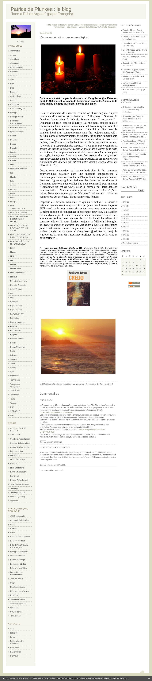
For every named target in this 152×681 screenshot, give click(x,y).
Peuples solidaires (17, 587)
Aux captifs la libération (19, 520)
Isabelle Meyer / (129, 154)
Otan (12, 297)
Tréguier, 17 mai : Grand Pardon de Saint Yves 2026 (134, 127)
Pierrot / (126, 141)
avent (107, 384)
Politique (13, 326)
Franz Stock (15, 455)
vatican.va (14, 501)
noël (111, 384)
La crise (13, 189)
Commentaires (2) (92, 384)
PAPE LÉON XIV (17, 314)
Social (12, 363)
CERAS (13, 529)
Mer (11, 260)
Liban (12, 193)
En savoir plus (122, 678)
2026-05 (126, 202)
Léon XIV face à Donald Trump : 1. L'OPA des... (134, 156)
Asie (12, 80)
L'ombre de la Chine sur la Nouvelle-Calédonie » (98, 27)
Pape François (16, 306)
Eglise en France (17, 132)
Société (13, 368)
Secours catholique (17, 599)
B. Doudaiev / (128, 107)
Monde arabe (15, 269)
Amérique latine (16, 67)
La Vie (12, 637)
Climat (12, 533)
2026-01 (126, 218)
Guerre (13, 156)
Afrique (13, 55)
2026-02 (126, 214)
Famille (13, 152)
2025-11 (126, 227)
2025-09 (126, 235)
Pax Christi (14, 476)
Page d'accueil (71, 27)
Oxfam (12, 583)
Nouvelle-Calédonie (18, 285)
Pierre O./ (126, 170)
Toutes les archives (130, 243)
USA (12, 407)
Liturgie (13, 202)
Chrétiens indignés (17, 109)
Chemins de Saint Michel (20, 443)
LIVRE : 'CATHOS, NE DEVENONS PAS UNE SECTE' (19, 228)
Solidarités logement (18, 604)
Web (12, 415)
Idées (12, 165)
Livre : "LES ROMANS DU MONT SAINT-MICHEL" (19, 219)
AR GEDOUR (15, 435)
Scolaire (13, 359)
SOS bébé (14, 608)
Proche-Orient (15, 330)
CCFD (12, 524)
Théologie (14, 488)
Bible (12, 84)
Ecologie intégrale (17, 117)
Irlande (13, 177)
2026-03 (126, 210)
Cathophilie (14, 104)
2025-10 (126, 231)
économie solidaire (17, 556)
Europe (13, 144)
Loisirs (12, 248)
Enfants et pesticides (18, 568)
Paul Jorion (14, 648)
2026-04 (126, 206)
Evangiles (14, 148)
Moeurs (13, 265)
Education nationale (18, 128)
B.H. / (125, 163)
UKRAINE (14, 656)
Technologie (15, 380)
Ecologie (13, 113)
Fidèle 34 (14, 633)
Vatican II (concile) (17, 497)
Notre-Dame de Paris (18, 281)
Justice (13, 185)
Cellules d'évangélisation (20, 439)
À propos (20, 41)
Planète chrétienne (17, 322)
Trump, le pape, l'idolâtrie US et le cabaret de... (133, 118)
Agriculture (14, 59)
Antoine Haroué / (129, 125)
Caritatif (13, 100)
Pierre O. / (127, 134)
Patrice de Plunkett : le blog (41, 9)
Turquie (13, 403)
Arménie (13, 76)
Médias (13, 256)
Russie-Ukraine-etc (17, 347)
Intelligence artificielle (18, 169)
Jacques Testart (16, 579)
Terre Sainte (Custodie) (19, 484)
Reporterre (14, 595)
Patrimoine (14, 318)
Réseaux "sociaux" (17, 339)
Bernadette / (127, 116)
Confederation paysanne (20, 537)
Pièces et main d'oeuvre (19, 591)
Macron (13, 252)
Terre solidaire (15, 616)
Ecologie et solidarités (19, 552)
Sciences (14, 355)
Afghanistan (15, 51)
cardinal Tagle (15, 96)
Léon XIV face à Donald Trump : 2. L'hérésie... (133, 109)
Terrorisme (14, 395)
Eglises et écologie (17, 560)
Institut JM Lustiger (17, 460)
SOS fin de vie (16, 612)
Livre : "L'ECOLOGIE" (18, 212)
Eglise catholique (17, 451)
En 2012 (13, 140)
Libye (12, 197)
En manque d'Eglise (18, 564)
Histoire (13, 160)
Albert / (125, 177)
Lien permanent (78, 384)
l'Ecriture (13, 464)
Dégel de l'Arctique (17, 541)
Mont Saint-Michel (17, 273)
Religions (14, 335)
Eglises (13, 136)
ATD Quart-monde (17, 516)
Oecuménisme (16, 289)
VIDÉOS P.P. (15, 411)
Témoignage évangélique (62, 384)
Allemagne (14, 63)
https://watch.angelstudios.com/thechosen (56, 412)
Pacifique (14, 302)
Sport (12, 372)
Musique (13, 277)
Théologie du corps (17, 492)
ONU (12, 293)
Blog (12, 88)
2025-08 (126, 239)
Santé (12, 351)
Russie (13, 343)
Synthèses (14, 376)
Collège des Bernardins (19, 447)
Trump (12, 399)
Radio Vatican (15, 652)
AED (12, 629)
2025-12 (126, 223)
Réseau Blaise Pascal (19, 480)
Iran (11, 173)
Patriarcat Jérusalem (18, 472)
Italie (12, 181)
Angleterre (14, 71)
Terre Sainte (15, 391)
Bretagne (14, 92)
